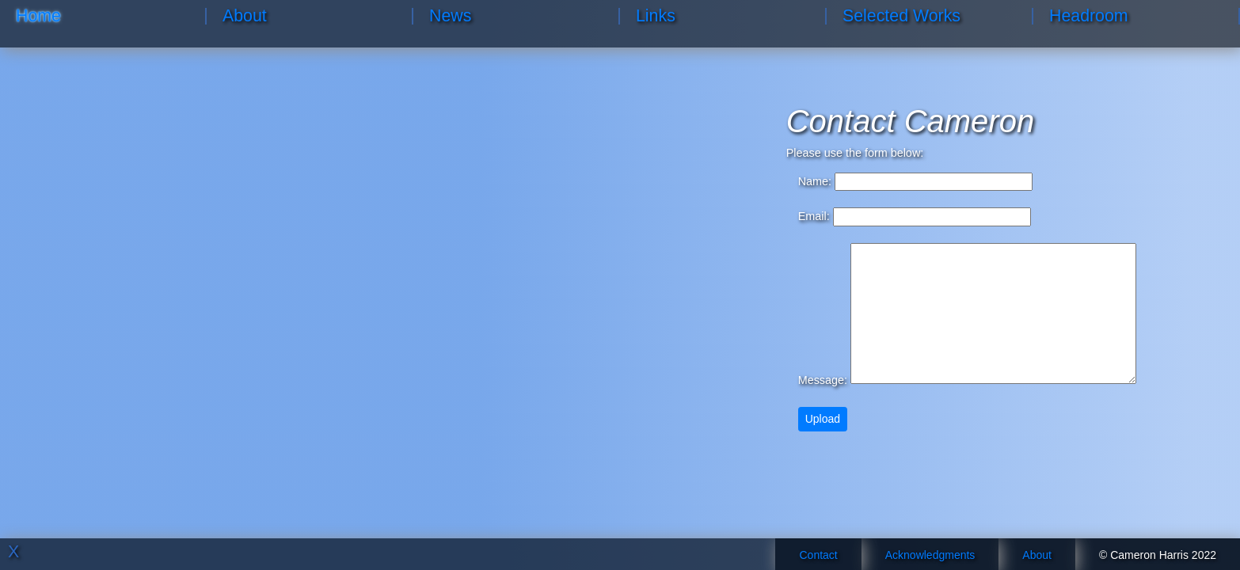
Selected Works (901, 15)
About (245, 15)
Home (38, 15)
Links (655, 15)
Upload (822, 418)
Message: (822, 380)
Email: (814, 216)
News (450, 15)
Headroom (1088, 15)
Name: (814, 181)
